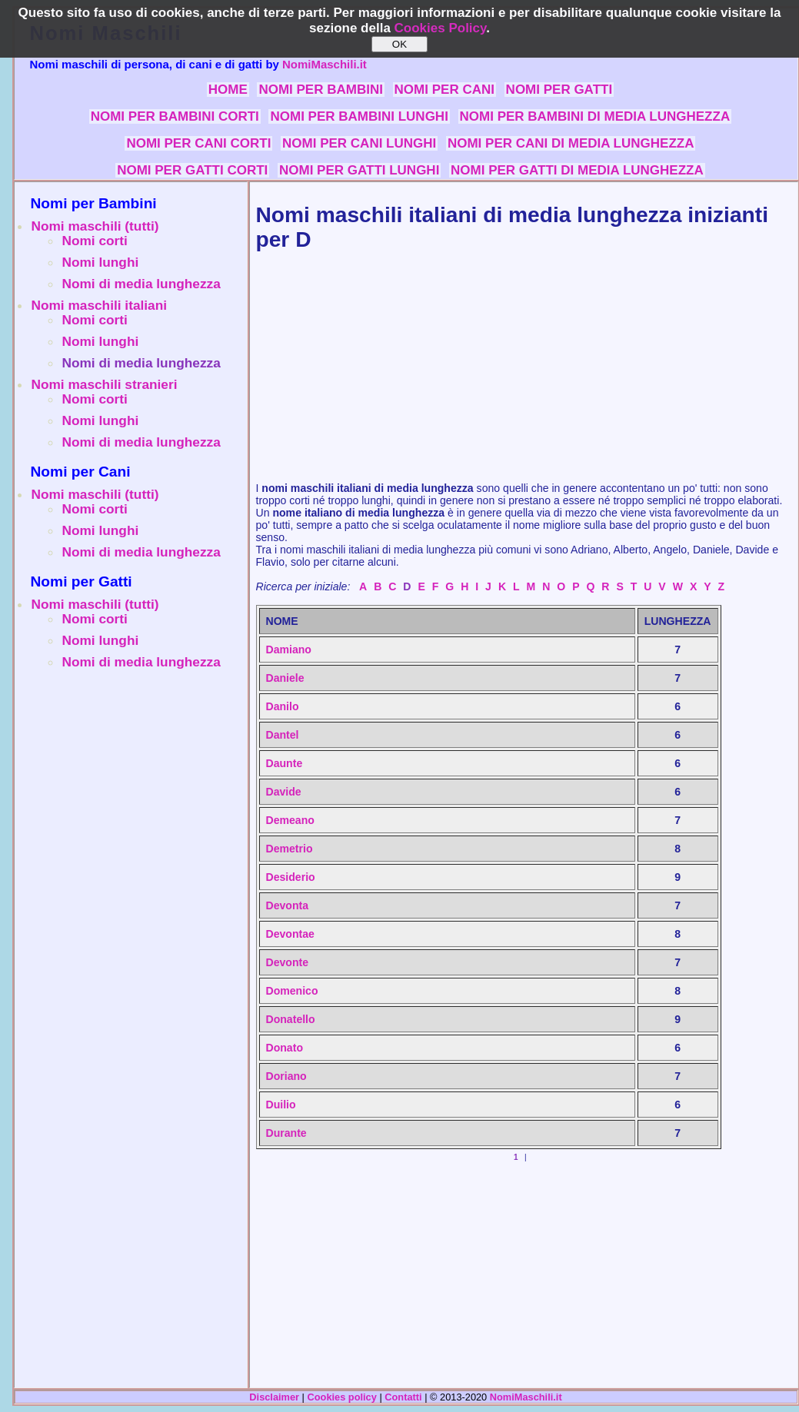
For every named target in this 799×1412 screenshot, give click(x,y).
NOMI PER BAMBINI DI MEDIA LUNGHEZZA (595, 116)
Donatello (290, 1019)
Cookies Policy (441, 28)
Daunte (284, 763)
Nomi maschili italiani (100, 305)
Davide (283, 792)
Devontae (290, 934)
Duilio (281, 1104)
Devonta (287, 905)
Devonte (287, 962)
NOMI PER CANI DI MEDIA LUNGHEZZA (571, 143)
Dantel (282, 735)
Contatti (403, 1397)
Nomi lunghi (100, 262)
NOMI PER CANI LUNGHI (359, 143)
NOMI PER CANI (444, 89)
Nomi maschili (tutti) (95, 226)
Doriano (286, 1076)
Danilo (282, 706)
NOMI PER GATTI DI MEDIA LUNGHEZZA (577, 170)
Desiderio (290, 877)
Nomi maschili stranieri (105, 384)
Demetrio (289, 848)
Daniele (285, 678)
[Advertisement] (130, 789)
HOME (228, 89)
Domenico (292, 991)
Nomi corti (95, 240)
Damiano (288, 649)
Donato (284, 1048)
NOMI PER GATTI (559, 89)
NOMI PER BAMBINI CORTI (175, 116)
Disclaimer (274, 1397)
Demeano (290, 820)
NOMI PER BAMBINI (320, 89)
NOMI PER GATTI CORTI (192, 170)
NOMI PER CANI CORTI (198, 143)
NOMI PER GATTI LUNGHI (359, 170)
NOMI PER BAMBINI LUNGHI (359, 116)
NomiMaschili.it (324, 64)
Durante (286, 1133)
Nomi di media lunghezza (141, 283)
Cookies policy (342, 1397)
